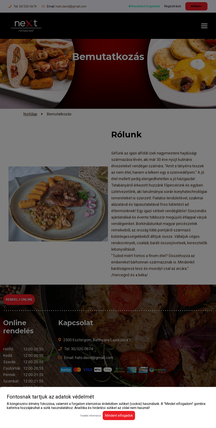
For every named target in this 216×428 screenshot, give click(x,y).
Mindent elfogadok (119, 415)
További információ (90, 415)
